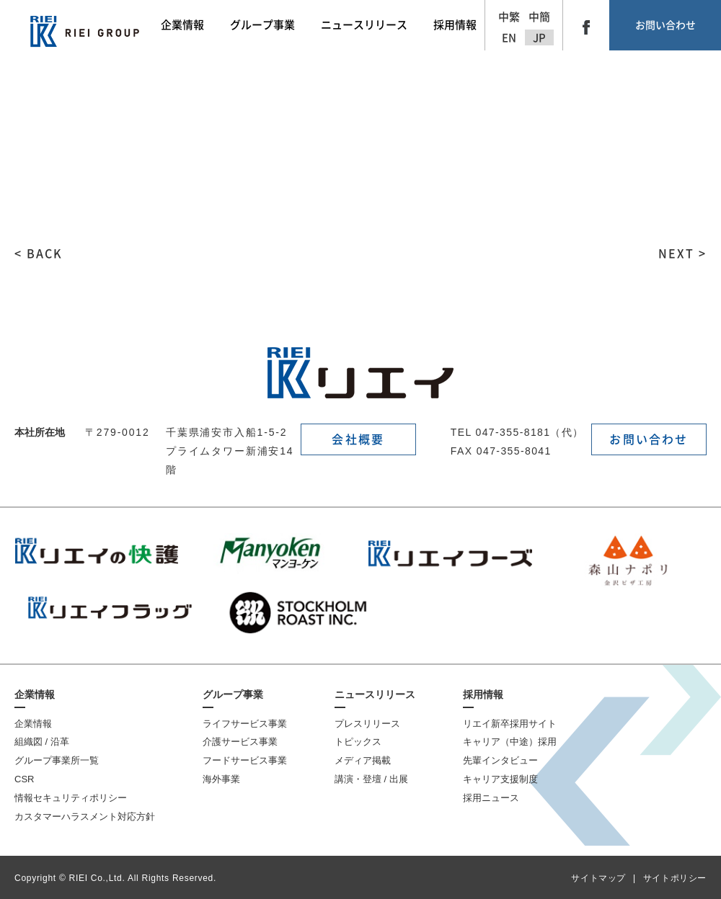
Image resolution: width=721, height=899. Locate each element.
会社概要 (358, 439)
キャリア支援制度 (500, 779)
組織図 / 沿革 (41, 741)
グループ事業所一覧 (56, 760)
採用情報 (483, 694)
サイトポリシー (675, 878)
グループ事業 (233, 694)
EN (509, 37)
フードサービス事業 (245, 760)
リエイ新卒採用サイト (510, 723)
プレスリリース (367, 723)
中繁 (509, 17)
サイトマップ (598, 878)
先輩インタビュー (500, 760)
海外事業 (221, 779)
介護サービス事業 (240, 741)
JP (539, 37)
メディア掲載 (363, 760)
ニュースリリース (375, 694)
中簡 (539, 17)
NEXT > (682, 253)
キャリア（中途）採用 (510, 741)
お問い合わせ (665, 25)
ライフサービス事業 (245, 723)
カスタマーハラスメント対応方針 (84, 816)
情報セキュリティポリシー (70, 797)
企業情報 (34, 694)
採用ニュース (491, 797)
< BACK (38, 253)
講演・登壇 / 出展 (371, 779)
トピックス (358, 741)
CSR (24, 779)
